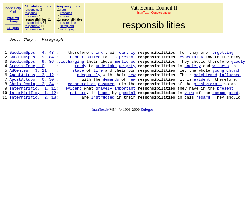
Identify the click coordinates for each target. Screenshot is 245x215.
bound (104, 103)
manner (77, 60)
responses (31, 16)
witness (220, 71)
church (233, 76)
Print (13, 11)
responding (32, 9)
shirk (97, 55)
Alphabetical (33, 6)
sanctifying (67, 29)
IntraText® (100, 121)
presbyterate (208, 92)
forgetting (221, 55)
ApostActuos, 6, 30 (31, 87)
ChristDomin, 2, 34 (31, 92)
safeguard (67, 26)
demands (111, 87)
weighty (127, 71)
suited (93, 60)
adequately (89, 82)
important (124, 98)
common (219, 103)
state (78, 76)
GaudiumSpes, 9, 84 (31, 60)
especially (191, 60)
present (127, 60)
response (31, 13)
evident (202, 87)
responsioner (33, 29)
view (189, 103)
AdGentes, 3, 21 (28, 76)
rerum (64, 9)
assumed (106, 92)
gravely (104, 98)
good (233, 103)
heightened (205, 82)
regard (203, 108)
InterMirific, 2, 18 (32, 108)
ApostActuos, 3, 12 (31, 82)
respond (65, 16)
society (193, 71)
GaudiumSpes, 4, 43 (31, 55)
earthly (127, 55)
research (66, 13)
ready (80, 71)
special (127, 103)
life (98, 76)
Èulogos (147, 121)
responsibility (33, 22)
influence (230, 82)
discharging (71, 65)
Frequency (63, 6)
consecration (82, 92)
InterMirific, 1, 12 (32, 103)
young (218, 76)
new (131, 82)
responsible (32, 26)
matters (78, 103)
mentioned (124, 65)
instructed (102, 108)
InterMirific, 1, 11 (32, 98)
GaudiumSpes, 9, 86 (31, 65)
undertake (106, 71)
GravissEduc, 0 (26, 71)
